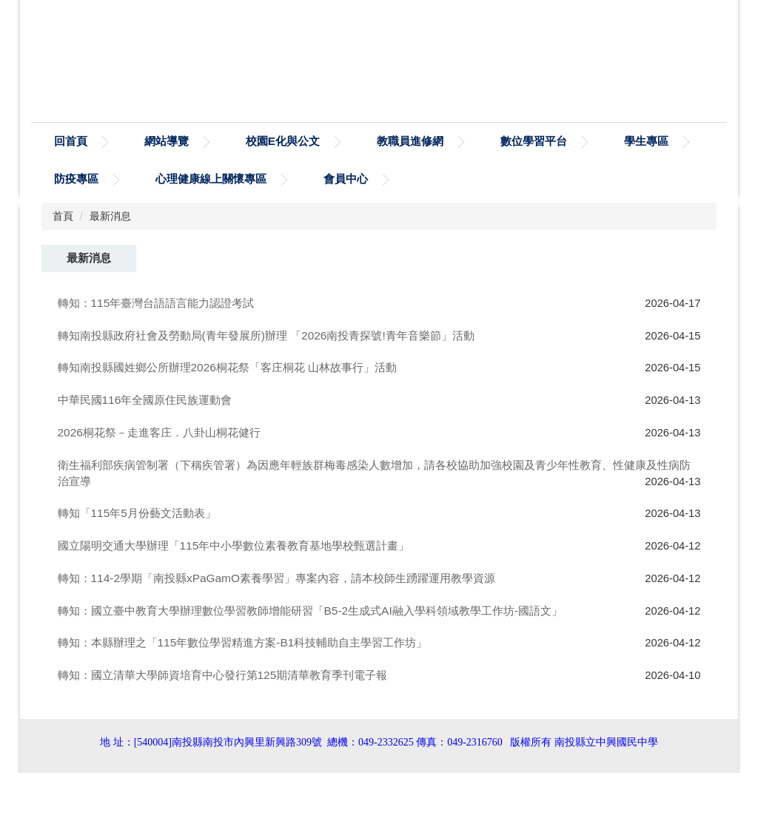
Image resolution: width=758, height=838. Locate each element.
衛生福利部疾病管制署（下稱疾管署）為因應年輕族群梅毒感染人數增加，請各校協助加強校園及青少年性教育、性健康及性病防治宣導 (374, 473)
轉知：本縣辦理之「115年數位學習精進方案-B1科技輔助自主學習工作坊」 (243, 642)
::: (59, 141)
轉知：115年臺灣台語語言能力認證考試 (156, 303)
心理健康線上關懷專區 (312, 178)
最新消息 (110, 216)
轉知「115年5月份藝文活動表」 (137, 513)
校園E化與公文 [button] (351, 141)
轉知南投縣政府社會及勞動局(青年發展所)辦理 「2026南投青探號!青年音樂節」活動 (266, 335)
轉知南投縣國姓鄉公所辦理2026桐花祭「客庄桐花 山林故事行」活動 (228, 367)
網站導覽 (234, 141)
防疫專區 (177, 178)
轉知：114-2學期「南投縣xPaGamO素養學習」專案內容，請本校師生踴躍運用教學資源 (276, 578)
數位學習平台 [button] (601, 141)
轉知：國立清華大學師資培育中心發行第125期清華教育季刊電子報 (223, 675)
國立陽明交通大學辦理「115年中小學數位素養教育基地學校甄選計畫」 (234, 545)
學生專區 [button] (76, 178)
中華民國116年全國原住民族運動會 (145, 399)
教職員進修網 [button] (478, 141)
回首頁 (138, 141)
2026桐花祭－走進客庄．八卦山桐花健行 (159, 432)
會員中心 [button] (447, 178)
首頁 (63, 216)
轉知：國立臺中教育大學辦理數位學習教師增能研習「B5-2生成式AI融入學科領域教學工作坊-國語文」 (310, 610)
